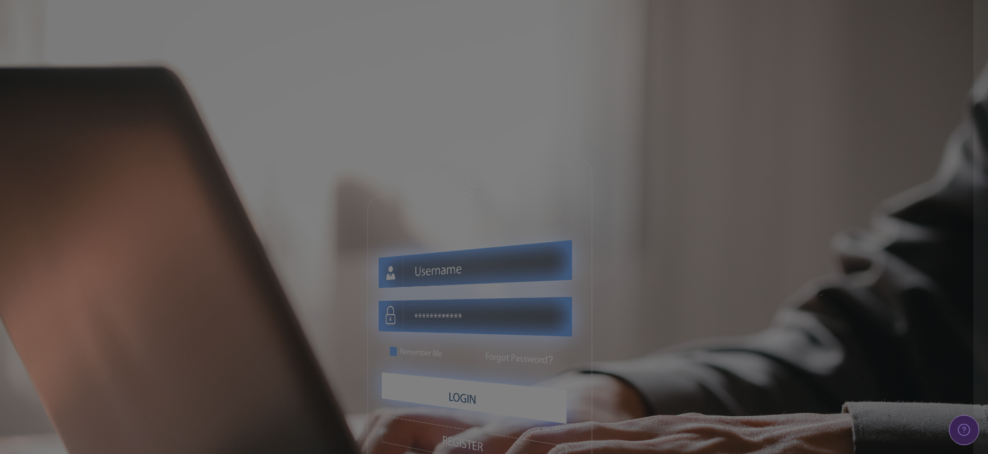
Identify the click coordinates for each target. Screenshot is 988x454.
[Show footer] (964, 430)
